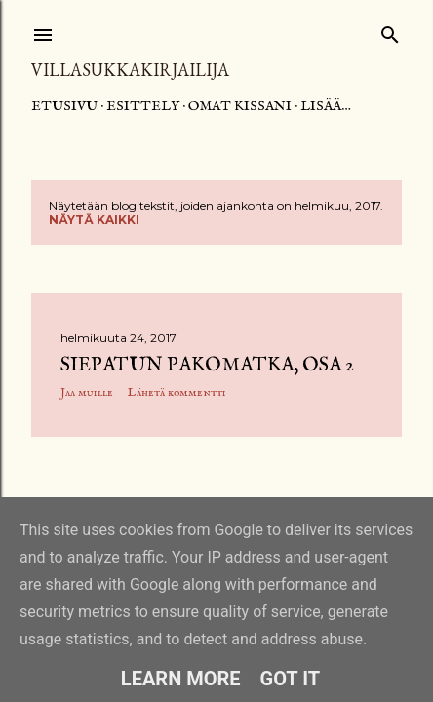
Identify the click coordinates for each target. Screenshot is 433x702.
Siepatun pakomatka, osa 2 (207, 365)
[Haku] (390, 31)
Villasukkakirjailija (130, 69)
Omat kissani (240, 106)
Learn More (181, 678)
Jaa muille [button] (86, 392)
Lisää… (325, 106)
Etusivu (64, 106)
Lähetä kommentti (177, 392)
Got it (290, 678)
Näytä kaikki (94, 220)
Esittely (142, 106)
